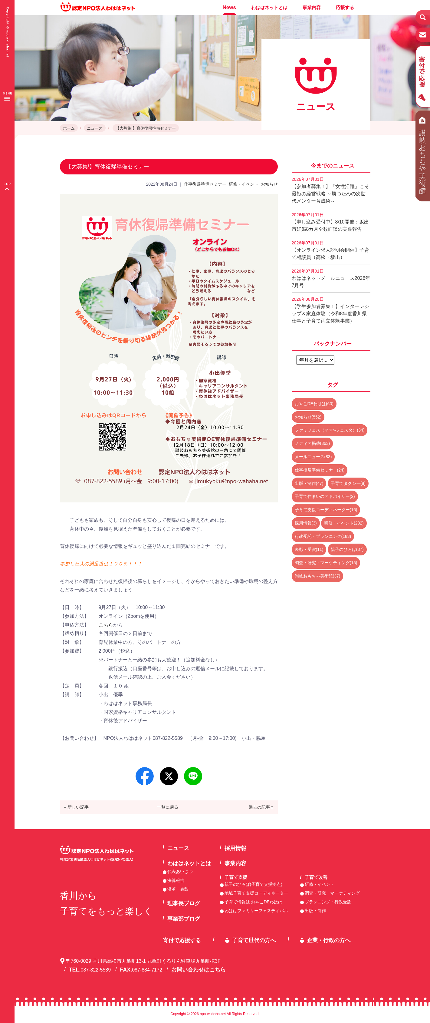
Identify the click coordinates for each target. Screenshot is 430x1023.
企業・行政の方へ (328, 940)
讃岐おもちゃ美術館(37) (317, 576)
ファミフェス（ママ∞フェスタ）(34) (330, 430)
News (229, 7)
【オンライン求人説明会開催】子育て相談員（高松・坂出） (330, 250)
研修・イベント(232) (344, 523)
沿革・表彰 (178, 889)
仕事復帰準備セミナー (205, 184)
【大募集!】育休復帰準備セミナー (146, 128)
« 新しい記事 (76, 807)
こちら (106, 624)
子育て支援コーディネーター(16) (326, 509)
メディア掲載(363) (312, 443)
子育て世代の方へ (254, 940)
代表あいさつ (180, 871)
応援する (345, 7)
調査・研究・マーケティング (332, 893)
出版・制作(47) (309, 483)
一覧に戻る (167, 807)
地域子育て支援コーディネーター (256, 893)
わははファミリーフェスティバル (256, 910)
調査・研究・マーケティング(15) (326, 562)
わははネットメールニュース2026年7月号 (331, 278)
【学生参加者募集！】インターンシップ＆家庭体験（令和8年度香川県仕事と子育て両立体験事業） (330, 310)
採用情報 (235, 848)
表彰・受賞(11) (309, 549)
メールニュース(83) (313, 456)
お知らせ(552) (308, 417)
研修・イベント (243, 184)
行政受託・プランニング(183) (323, 536)
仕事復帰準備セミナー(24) (320, 470)
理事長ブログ (183, 903)
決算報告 (175, 880)
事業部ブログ (183, 919)
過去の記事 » (261, 807)
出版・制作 (315, 910)
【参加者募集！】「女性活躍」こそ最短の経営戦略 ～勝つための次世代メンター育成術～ (330, 190)
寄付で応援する (182, 940)
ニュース (95, 128)
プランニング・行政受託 (328, 901)
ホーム (69, 128)
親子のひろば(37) (347, 549)
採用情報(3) (306, 523)
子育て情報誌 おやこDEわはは (253, 901)
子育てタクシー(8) (348, 483)
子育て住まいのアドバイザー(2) (325, 496)
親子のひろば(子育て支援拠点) (253, 884)
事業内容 (312, 7)
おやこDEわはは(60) (314, 403)
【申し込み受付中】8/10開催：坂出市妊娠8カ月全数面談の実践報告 (330, 222)
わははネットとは (269, 7)
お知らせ (269, 184)
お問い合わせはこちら (198, 970)
